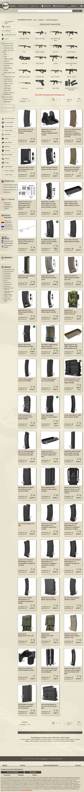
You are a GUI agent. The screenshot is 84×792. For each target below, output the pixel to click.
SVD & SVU (24, 89)
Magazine (41, 21)
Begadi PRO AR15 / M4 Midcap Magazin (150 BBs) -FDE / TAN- (72, 278)
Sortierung (24, 99)
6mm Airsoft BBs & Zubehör (7, 23)
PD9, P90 (24, 64)
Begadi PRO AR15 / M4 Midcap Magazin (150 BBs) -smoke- (49, 278)
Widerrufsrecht (7, 279)
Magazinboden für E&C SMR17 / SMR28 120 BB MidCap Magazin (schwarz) (71, 204)
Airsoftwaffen (6, 28)
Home (34, 21)
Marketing (21, 775)
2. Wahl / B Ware (7, 176)
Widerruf (8, 258)
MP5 (71, 39)
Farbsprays (6, 160)
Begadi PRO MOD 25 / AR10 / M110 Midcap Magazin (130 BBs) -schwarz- (26, 170)
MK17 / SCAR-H (55, 77)
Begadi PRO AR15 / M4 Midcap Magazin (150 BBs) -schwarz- (26, 313)
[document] (42, 779)
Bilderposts (7, 193)
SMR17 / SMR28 (40, 53)
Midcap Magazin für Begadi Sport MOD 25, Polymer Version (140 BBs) (25, 490)
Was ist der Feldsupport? (8, 204)
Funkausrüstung (7, 168)
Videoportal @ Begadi (8, 247)
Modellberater (6, 32)
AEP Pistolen (40, 89)
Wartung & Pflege (7, 131)
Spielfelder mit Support (8, 208)
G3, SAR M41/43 (71, 53)
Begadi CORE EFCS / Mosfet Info (9, 290)
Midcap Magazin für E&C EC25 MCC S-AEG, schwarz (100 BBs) (49, 490)
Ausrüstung (6, 152)
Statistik (34, 775)
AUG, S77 (55, 53)
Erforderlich (7, 775)
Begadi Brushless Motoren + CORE (8, 296)
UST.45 (56, 64)
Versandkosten (43, 759)
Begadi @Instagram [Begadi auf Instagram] (8, 244)
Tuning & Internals (7, 127)
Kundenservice (7, 283)
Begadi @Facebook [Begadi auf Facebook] (8, 242)
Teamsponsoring (8, 285)
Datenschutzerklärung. (26, 790)
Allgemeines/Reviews (12, 190)
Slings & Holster (7, 144)
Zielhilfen (5, 139)
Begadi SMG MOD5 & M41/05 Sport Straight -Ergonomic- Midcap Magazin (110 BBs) (72, 454)
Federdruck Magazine (8, 100)
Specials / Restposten (8, 172)
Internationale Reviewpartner (9, 226)
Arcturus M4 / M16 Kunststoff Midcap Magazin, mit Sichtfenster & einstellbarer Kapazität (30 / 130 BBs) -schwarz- (49, 564)
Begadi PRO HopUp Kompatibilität (8, 293)
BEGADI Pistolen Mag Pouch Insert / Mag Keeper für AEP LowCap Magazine (49, 671)
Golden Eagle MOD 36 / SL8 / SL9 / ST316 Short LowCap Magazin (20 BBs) (72, 381)
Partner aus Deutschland (8, 222)
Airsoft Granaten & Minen (9, 36)
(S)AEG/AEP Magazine (8, 44)
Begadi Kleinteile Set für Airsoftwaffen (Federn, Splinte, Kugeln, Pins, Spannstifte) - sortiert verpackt (25, 206)
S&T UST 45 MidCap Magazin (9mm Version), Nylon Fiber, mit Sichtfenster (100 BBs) (26, 454)
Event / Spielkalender (12, 188)
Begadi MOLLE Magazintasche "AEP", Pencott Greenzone (70, 313)
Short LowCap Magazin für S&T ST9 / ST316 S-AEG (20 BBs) (49, 707)
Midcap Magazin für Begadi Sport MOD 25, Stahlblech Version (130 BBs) (25, 707)
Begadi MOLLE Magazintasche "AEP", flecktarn (47, 636)
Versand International (9, 272)
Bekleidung (6, 148)
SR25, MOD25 (40, 64)
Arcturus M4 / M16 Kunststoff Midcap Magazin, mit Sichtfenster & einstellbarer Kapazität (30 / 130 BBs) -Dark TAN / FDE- (72, 134)
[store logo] (5, 7)
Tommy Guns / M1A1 (24, 77)
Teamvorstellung (10, 185)
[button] (71, 7)
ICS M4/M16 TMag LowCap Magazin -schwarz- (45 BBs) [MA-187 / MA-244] (49, 242)
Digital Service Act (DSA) (8, 301)
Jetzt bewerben (9, 230)
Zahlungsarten (7, 274)
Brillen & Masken (7, 156)
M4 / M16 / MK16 (24, 39)
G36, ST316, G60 (40, 39)
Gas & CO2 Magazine (8, 98)
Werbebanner (7, 287)
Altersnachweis (7, 278)
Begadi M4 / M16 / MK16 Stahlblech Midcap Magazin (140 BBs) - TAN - (72, 636)
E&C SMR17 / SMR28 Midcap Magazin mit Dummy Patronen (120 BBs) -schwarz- (49, 347)
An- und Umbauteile (7, 123)
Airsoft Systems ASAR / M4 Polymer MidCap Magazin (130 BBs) (25, 132)
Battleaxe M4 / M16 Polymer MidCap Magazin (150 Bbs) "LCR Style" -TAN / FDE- (72, 170)
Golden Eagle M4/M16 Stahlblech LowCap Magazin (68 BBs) (49, 417)
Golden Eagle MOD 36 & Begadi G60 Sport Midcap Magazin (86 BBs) (25, 417)
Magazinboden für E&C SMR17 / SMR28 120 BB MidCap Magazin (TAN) (70, 347)
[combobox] (45, 12)
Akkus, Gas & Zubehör (8, 119)
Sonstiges (5, 164)
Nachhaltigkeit (7, 299)
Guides (5, 281)
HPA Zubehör (6, 135)
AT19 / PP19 (55, 89)
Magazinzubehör (7, 102)
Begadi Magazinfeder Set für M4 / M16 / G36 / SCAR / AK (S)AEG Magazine (26, 242)
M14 (24, 53)
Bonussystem (7, 276)
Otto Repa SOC (40, 77)
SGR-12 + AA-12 (71, 77)
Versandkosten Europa (9, 270)
